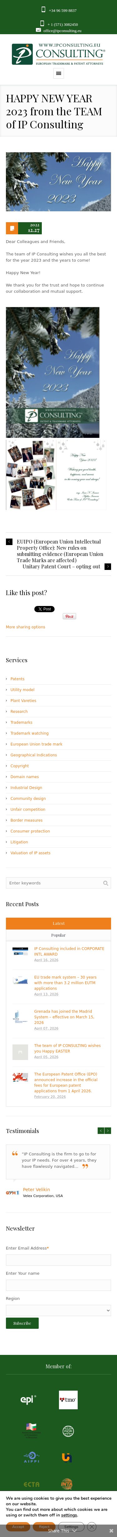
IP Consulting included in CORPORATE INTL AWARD (69, 952)
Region (13, 1298)
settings (69, 1515)
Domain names (25, 777)
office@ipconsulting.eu (62, 30)
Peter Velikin (36, 1189)
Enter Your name (23, 1273)
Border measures (27, 820)
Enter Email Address (27, 1248)
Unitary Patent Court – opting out (61, 566)
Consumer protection (30, 831)
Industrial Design (26, 788)
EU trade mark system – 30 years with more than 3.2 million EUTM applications (65, 983)
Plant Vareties (23, 701)
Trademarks (21, 722)
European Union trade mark (36, 744)
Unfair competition (28, 809)
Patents (18, 679)
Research (19, 711)
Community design (28, 798)
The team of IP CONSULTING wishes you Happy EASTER (67, 1048)
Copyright (20, 766)
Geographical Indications (34, 755)
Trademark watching (30, 733)
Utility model (22, 690)
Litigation (19, 842)
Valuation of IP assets (31, 853)
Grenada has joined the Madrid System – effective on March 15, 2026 (64, 1017)
